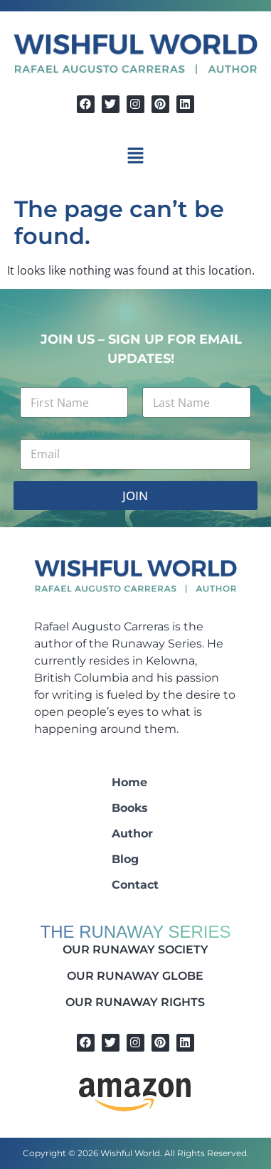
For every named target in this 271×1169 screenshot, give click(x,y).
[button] (135, 156)
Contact (135, 885)
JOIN (135, 495)
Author (132, 833)
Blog (125, 859)
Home (129, 782)
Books (130, 808)
